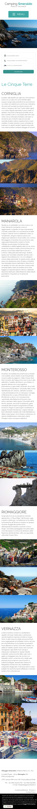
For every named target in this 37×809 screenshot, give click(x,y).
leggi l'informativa (29, 804)
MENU (18, 14)
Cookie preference (21, 790)
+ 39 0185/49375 (13, 783)
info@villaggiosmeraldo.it (27, 785)
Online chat (10, 790)
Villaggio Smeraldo (8, 771)
